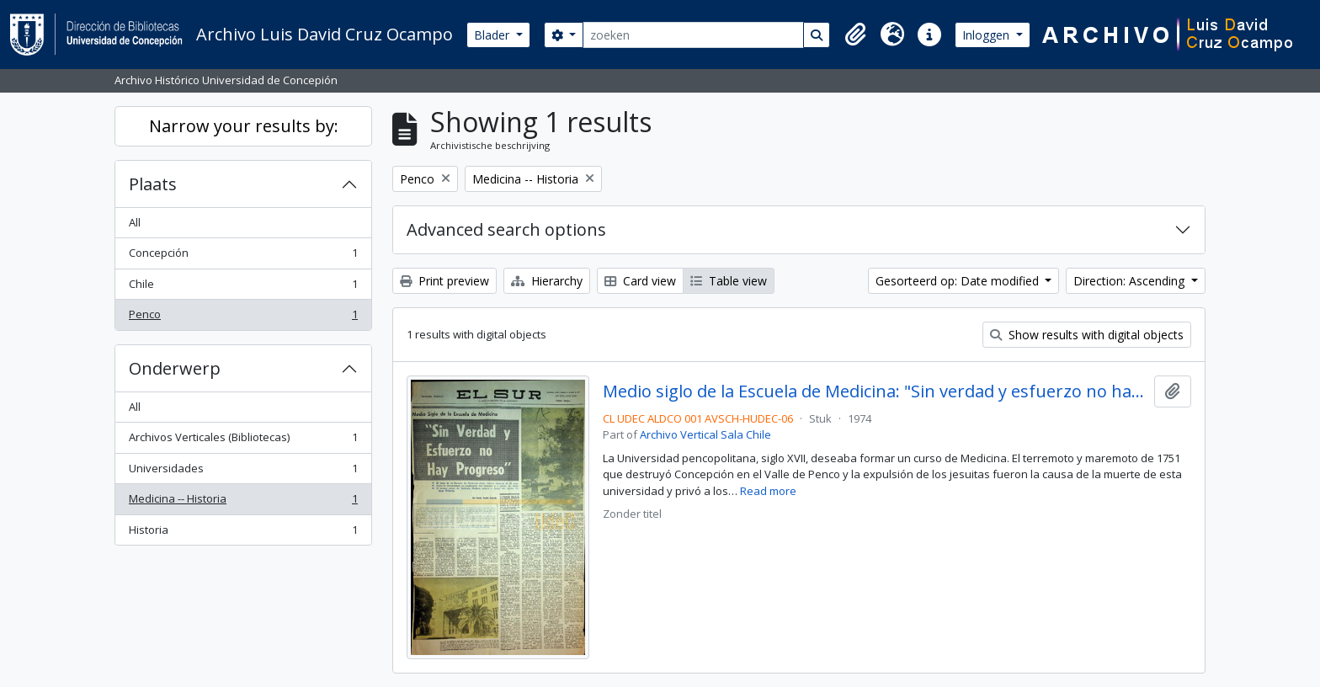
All (135, 222)
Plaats (153, 184)
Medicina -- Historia (243, 502)
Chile (243, 287)
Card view (640, 281)
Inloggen (987, 35)
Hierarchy (547, 281)
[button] (855, 34)
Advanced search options (506, 229)
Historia (243, 533)
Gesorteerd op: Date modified (959, 281)
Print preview (444, 281)
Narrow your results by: (243, 125)
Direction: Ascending (1130, 281)
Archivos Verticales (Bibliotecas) (243, 440)
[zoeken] (693, 35)
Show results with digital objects (1087, 335)
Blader (493, 35)
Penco (243, 317)
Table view (728, 281)
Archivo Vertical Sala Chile (705, 434)
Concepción (243, 256)
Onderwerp (175, 368)
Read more (768, 490)
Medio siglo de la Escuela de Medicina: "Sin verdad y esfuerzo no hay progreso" (875, 391)
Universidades (243, 472)
